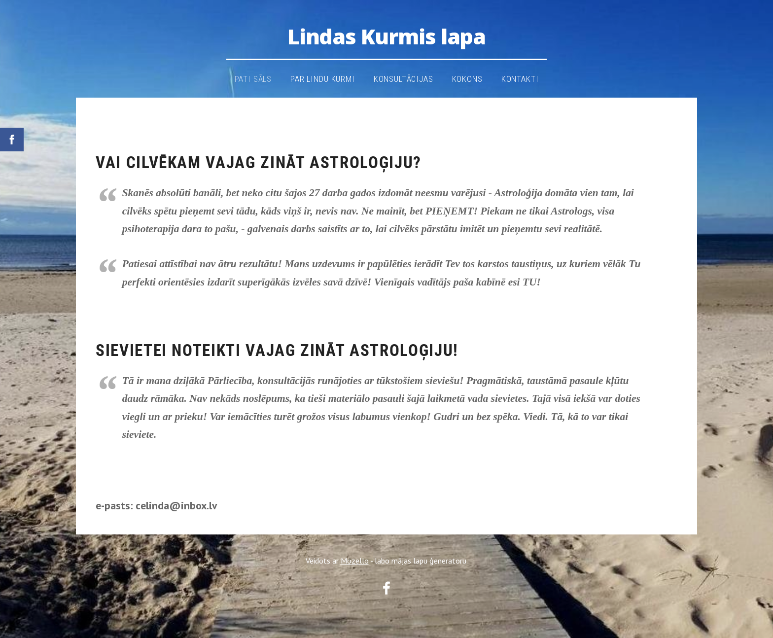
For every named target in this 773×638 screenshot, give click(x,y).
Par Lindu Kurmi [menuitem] (322, 79)
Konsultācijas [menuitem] (403, 79)
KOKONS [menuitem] (467, 79)
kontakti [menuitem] (520, 79)
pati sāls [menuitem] (253, 79)
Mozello (355, 561)
